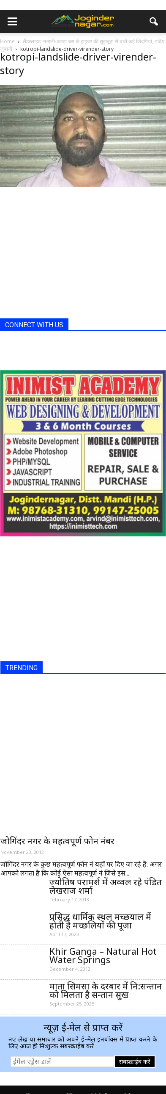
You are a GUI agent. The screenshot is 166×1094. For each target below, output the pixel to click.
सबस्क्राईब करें (134, 1062)
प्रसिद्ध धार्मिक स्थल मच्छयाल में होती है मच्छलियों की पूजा (100, 921)
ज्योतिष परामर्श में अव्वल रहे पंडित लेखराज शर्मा (105, 886)
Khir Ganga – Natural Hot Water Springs (103, 955)
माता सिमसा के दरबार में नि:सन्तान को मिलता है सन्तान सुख (105, 990)
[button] (154, 21)
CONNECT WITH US (34, 325)
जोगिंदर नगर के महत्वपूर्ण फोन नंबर (57, 841)
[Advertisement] (63, 259)
